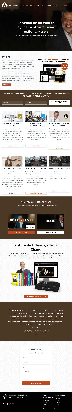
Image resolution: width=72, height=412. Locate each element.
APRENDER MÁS (6, 84)
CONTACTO (58, 5)
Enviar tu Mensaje (36, 383)
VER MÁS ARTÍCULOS (50, 232)
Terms (45, 409)
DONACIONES (49, 5)
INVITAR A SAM (12, 193)
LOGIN (65, 5)
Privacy (45, 407)
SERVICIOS (32, 5)
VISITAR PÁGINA (12, 146)
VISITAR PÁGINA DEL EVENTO (36, 193)
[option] (36, 320)
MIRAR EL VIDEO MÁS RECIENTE (59, 191)
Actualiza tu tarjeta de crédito (46, 402)
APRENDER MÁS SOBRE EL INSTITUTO (36, 296)
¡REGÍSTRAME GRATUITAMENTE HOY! (59, 102)
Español (12, 403)
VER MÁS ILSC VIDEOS (21, 232)
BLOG (38, 5)
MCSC (43, 5)
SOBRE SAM (25, 5)
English (4, 403)
